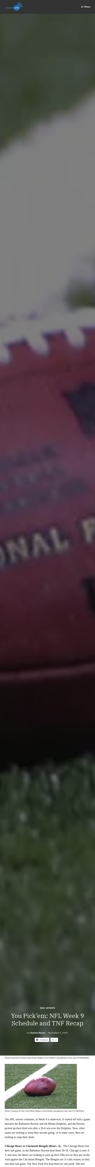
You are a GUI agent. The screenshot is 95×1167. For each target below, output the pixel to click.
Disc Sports (47, 1008)
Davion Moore (37, 1032)
